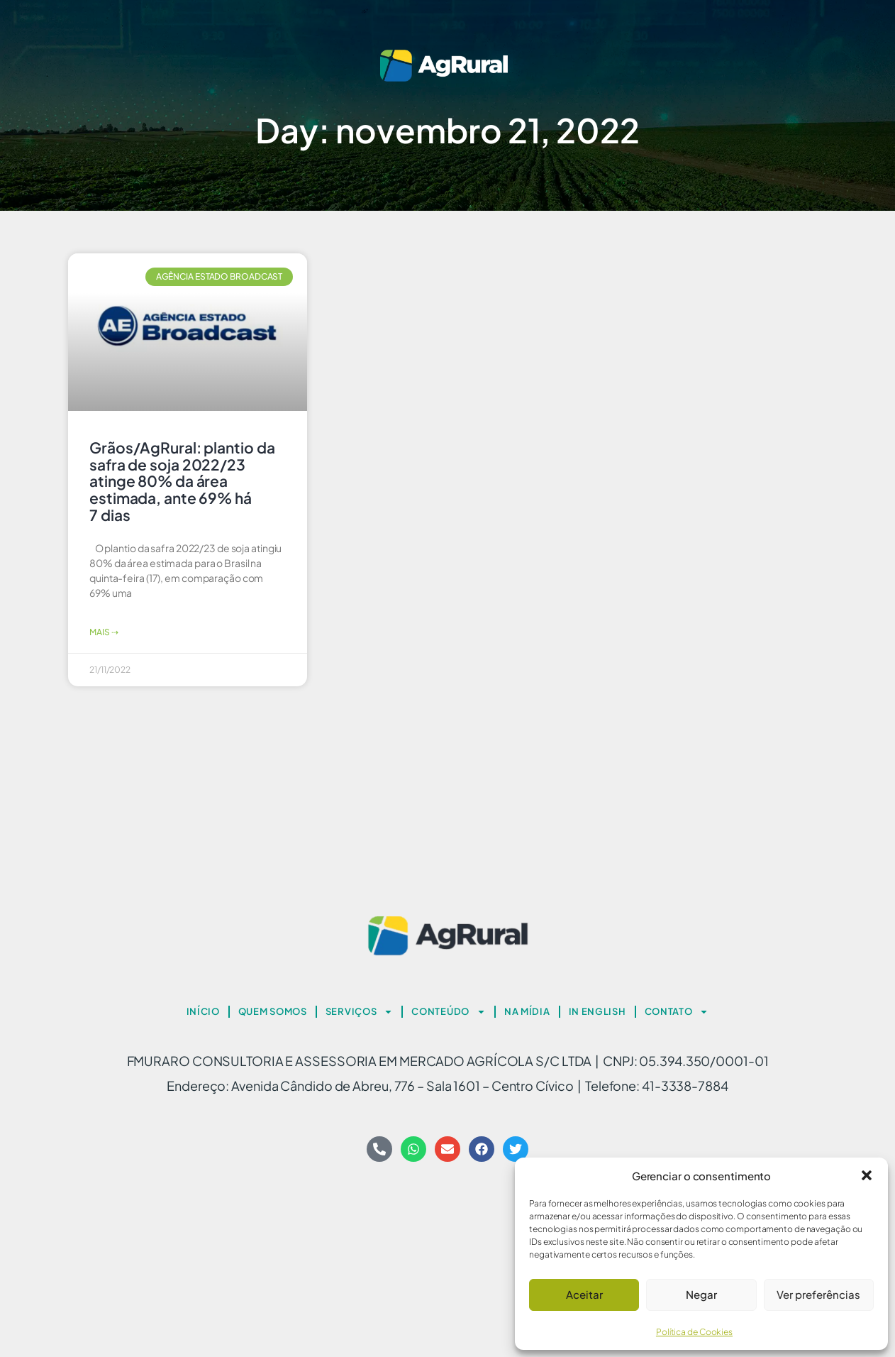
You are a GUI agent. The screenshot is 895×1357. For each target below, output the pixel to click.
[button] (867, 1175)
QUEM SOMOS (272, 1011)
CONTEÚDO (448, 1011)
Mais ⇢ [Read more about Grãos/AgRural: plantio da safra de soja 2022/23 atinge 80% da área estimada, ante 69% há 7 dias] (103, 632)
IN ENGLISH (597, 1011)
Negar (701, 1294)
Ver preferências (818, 1294)
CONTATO (677, 1011)
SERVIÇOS (360, 1011)
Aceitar (584, 1294)
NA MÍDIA (527, 1011)
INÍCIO (203, 1011)
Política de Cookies (694, 1331)
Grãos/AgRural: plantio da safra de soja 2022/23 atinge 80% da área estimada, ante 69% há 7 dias (182, 481)
